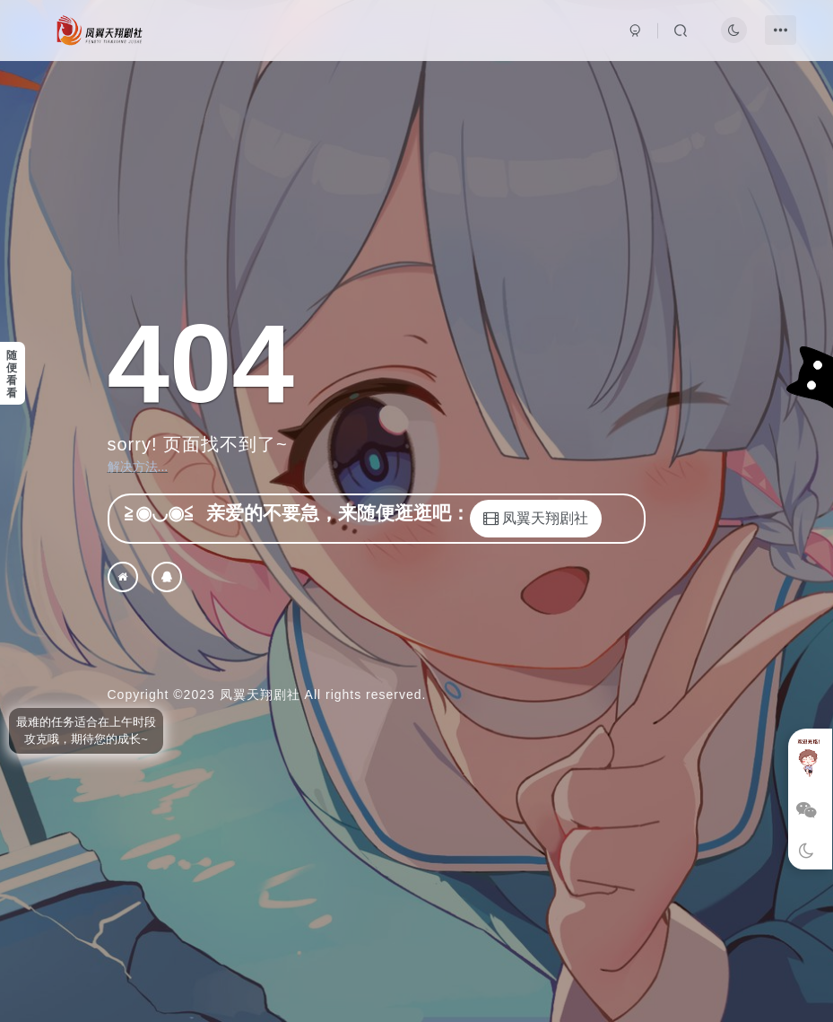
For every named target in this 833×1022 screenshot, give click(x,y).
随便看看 (11, 374)
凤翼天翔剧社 (260, 694)
